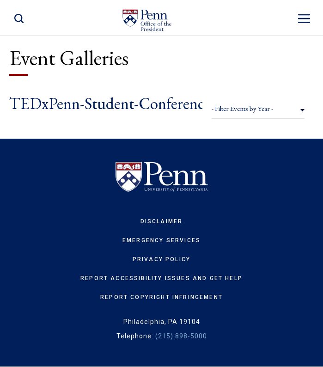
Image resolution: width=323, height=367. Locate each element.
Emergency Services (161, 240)
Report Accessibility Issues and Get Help (161, 278)
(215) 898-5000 (181, 336)
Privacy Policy (161, 259)
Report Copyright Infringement (161, 297)
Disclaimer (161, 221)
